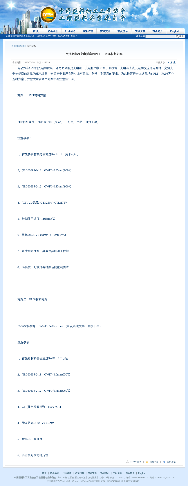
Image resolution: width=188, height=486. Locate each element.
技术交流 (105, 31)
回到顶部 (169, 462)
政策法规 (88, 31)
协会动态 (53, 31)
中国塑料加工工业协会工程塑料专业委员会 (35, 477)
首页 (44, 473)
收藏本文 (152, 462)
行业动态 (70, 31)
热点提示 (123, 31)
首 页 (36, 31)
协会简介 (157, 31)
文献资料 (140, 31)
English (175, 31)
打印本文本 (133, 462)
